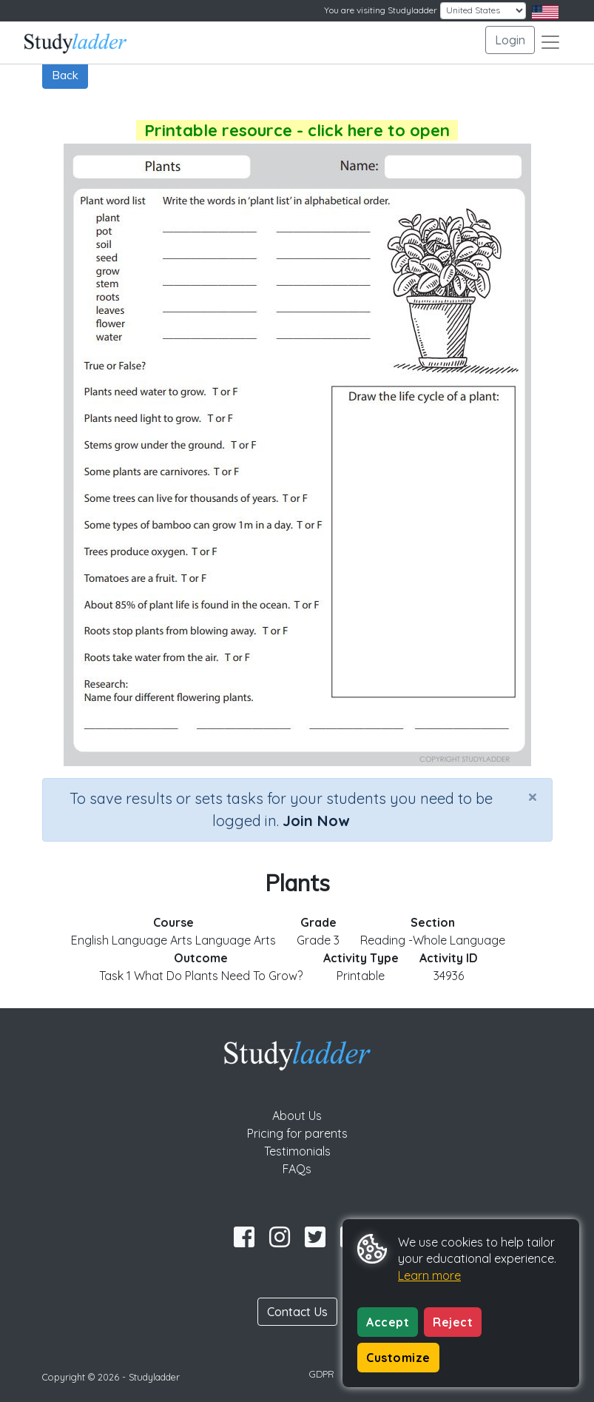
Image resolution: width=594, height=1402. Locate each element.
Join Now (316, 820)
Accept (387, 1322)
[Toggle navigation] (550, 42)
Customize (398, 1357)
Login (510, 40)
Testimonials (297, 1151)
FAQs (297, 1168)
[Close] (532, 796)
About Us (297, 1115)
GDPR (321, 1374)
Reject (453, 1322)
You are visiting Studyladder (380, 10)
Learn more (429, 1275)
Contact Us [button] (297, 1311)
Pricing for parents (297, 1133)
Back (65, 74)
